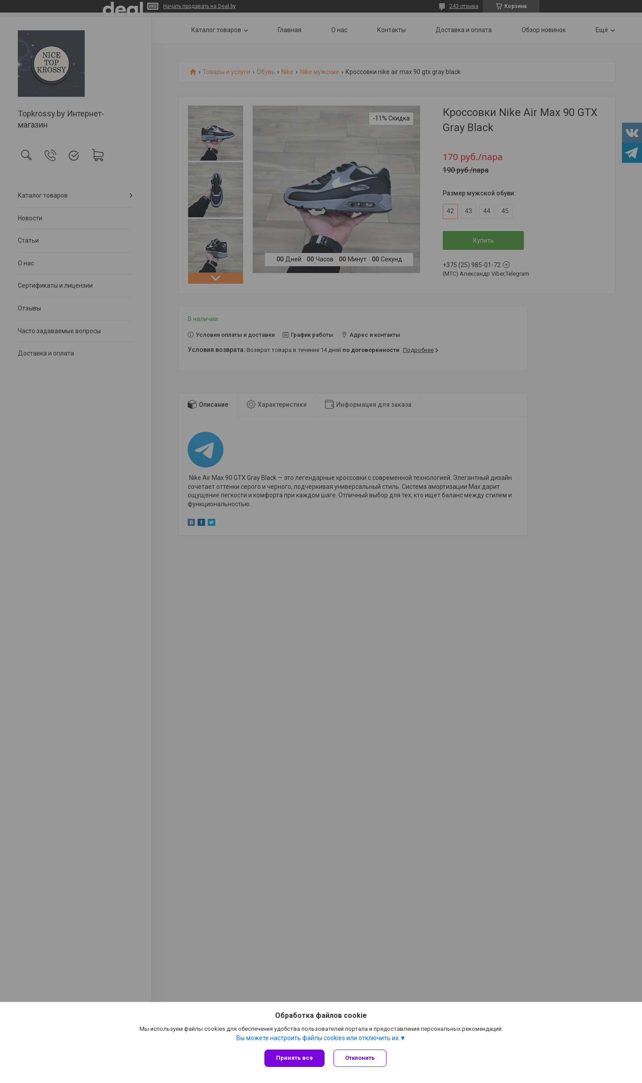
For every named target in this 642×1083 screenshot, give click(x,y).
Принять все (294, 1057)
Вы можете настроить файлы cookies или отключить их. (318, 1038)
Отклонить (360, 1057)
